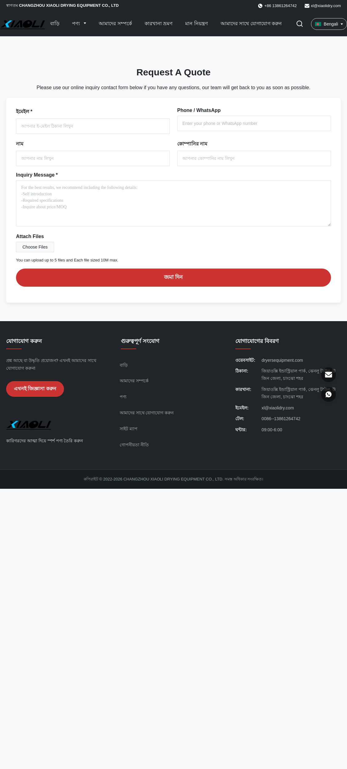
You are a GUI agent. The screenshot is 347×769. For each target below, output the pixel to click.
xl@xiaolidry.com (326, 5)
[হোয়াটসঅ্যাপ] (328, 394)
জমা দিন (173, 277)
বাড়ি (54, 23)
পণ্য (76, 23)
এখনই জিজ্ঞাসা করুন (35, 388)
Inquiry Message (37, 174)
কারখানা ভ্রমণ (159, 23)
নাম (19, 143)
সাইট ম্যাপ (129, 428)
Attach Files (30, 236)
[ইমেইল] (328, 374)
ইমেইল (24, 111)
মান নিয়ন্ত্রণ (196, 23)
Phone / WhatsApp (199, 110)
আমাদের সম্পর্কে (115, 23)
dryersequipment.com (282, 360)
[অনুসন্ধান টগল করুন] (299, 24)
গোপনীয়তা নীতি (134, 444)
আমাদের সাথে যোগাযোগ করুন (251, 23)
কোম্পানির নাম (192, 143)
